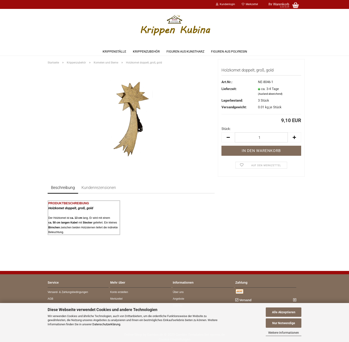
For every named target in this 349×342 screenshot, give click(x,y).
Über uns (178, 292)
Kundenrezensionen (98, 187)
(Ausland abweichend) (270, 93)
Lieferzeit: (229, 89)
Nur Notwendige (283, 323)
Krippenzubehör (146, 51)
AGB (50, 298)
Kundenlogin (225, 4)
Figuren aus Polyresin (229, 51)
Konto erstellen (119, 292)
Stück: (226, 129)
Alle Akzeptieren (283, 312)
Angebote (178, 298)
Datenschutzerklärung (106, 324)
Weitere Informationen (283, 332)
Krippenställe (114, 51)
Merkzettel (250, 4)
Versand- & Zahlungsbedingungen (68, 292)
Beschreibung (63, 187)
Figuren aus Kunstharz (185, 51)
